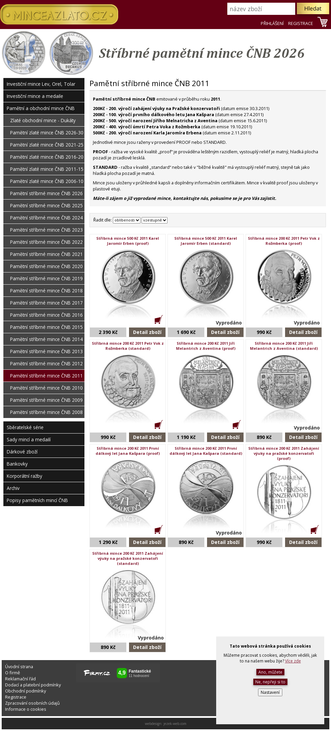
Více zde (293, 661)
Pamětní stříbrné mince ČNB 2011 (46, 375)
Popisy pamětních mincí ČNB (37, 500)
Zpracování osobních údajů (32, 703)
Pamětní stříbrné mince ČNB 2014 (46, 339)
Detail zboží (147, 332)
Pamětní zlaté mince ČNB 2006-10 (46, 181)
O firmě (12, 673)
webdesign (153, 723)
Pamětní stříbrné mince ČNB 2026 (46, 193)
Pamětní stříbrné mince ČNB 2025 (46, 205)
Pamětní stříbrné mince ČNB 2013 (46, 351)
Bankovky (17, 464)
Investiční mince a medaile (35, 96)
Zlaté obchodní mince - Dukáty (43, 120)
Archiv (13, 488)
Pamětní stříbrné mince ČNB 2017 (46, 302)
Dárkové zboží (22, 451)
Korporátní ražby (24, 476)
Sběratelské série (25, 427)
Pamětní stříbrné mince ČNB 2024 (46, 217)
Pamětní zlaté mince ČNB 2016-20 (46, 157)
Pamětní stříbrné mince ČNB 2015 (46, 327)
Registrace (15, 697)
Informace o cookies (25, 709)
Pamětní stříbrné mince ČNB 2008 (46, 412)
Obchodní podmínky (25, 691)
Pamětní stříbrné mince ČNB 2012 (46, 363)
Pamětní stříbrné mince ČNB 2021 (46, 254)
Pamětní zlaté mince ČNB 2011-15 (46, 169)
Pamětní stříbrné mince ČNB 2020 (46, 266)
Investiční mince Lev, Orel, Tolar (41, 84)
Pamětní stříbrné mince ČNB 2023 (46, 230)
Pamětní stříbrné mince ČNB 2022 (46, 242)
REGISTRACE (300, 23)
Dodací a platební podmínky (33, 685)
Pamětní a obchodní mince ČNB (41, 108)
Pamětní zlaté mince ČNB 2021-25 (46, 144)
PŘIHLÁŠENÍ (272, 23)
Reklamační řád (20, 679)
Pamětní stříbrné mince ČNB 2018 (46, 290)
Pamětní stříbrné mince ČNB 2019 (46, 278)
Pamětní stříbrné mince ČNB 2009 (46, 400)
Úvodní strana (19, 666)
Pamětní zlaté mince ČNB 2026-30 (46, 132)
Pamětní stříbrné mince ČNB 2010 (46, 388)
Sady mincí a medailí (29, 439)
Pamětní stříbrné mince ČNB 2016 (46, 315)
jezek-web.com (174, 723)
